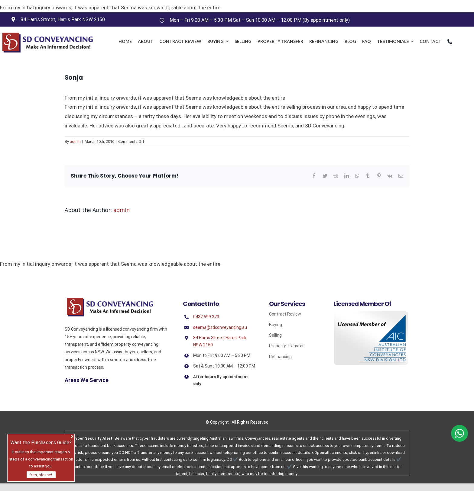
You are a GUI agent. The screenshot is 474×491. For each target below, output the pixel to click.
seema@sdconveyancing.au (220, 327)
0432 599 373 (206, 316)
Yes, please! (41, 475)
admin (75, 141)
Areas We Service (87, 380)
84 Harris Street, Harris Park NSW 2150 (63, 19)
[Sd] (110, 300)
